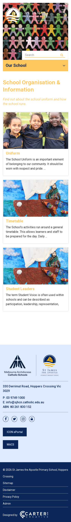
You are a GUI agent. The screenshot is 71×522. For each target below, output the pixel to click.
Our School (16, 65)
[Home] (31, 376)
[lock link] (33, 419)
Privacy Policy (11, 496)
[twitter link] (16, 419)
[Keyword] (42, 55)
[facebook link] (7, 419)
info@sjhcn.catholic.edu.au (25, 402)
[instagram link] (24, 419)
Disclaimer (9, 489)
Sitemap (8, 483)
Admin (7, 503)
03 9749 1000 (15, 398)
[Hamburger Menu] (63, 11)
